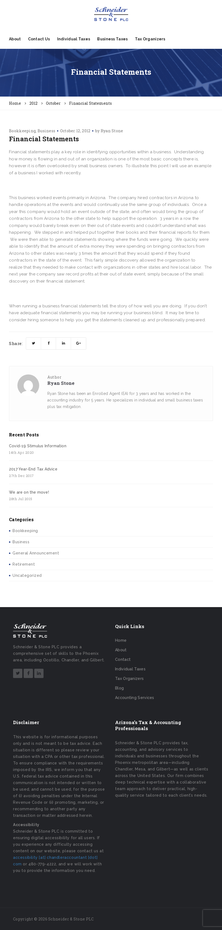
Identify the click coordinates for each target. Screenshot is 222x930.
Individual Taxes (73, 39)
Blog (119, 688)
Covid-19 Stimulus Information (37, 446)
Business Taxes (112, 39)
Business (46, 130)
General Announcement (36, 553)
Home (121, 640)
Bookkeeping (22, 130)
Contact (123, 659)
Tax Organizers (150, 39)
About (15, 39)
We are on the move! (29, 492)
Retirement (24, 564)
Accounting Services (134, 697)
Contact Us (39, 39)
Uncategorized (27, 575)
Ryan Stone (112, 130)
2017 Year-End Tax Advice (33, 469)
